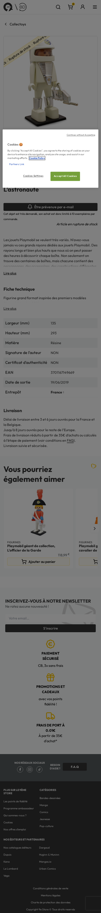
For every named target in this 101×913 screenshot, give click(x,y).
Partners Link (16, 164)
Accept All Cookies (65, 176)
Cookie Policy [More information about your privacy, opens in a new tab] (37, 158)
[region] (51, 158)
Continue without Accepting (81, 134)
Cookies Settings (33, 175)
